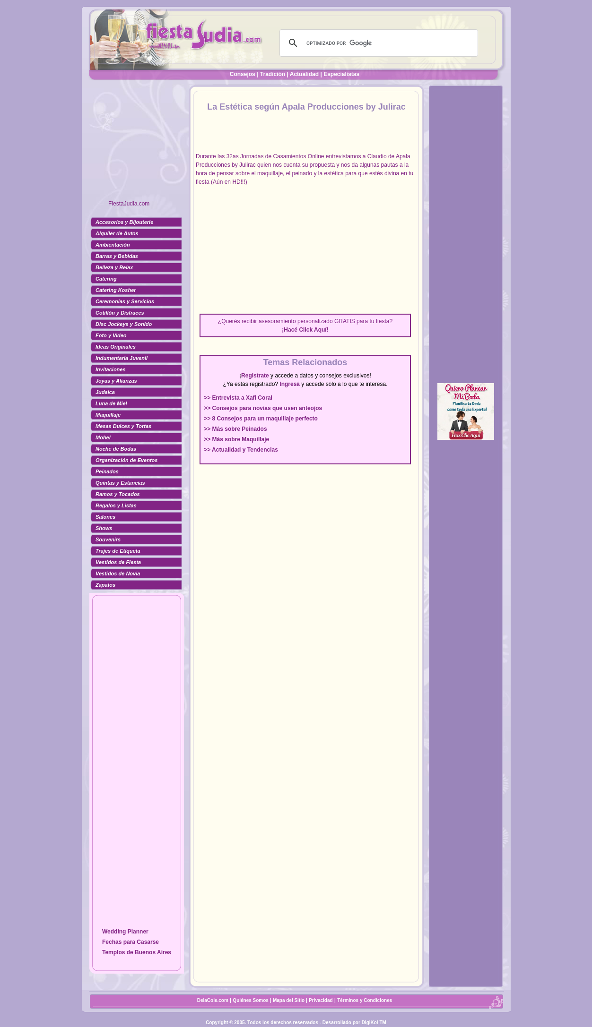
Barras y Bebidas (117, 256)
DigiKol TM (374, 1022)
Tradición (272, 74)
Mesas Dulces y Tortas (123, 426)
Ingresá (289, 384)
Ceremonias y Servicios (125, 301)
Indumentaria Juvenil (122, 358)
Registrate (255, 375)
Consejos (242, 74)
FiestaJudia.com (128, 203)
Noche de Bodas (116, 449)
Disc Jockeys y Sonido (124, 324)
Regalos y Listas (116, 505)
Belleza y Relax (114, 267)
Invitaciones (111, 369)
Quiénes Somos (251, 1000)
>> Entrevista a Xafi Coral (238, 397)
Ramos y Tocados (118, 494)
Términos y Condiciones (364, 1000)
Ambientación (113, 245)
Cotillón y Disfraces (120, 313)
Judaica (105, 392)
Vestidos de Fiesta (118, 562)
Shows (104, 528)
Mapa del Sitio (289, 1000)
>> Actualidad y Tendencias (241, 449)
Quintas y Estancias (120, 483)
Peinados (107, 471)
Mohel (103, 437)
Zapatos (105, 585)
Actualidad (304, 74)
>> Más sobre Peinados (235, 429)
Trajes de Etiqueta (118, 551)
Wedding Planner (125, 931)
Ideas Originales (116, 347)
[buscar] (377, 43)
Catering (106, 279)
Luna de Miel (111, 403)
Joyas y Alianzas (116, 381)
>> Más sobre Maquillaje (236, 439)
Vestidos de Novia (118, 573)
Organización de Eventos (126, 460)
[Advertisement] (136, 144)
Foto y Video (111, 335)
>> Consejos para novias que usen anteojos (263, 408)
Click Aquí (312, 329)
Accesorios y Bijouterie (124, 222)
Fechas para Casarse (130, 942)
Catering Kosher (116, 290)
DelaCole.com (212, 1000)
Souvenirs (108, 539)
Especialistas (341, 74)
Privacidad (321, 1000)
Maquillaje (108, 415)
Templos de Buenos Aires (136, 952)
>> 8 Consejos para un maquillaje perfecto (261, 418)
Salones (105, 517)
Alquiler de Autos (117, 233)
